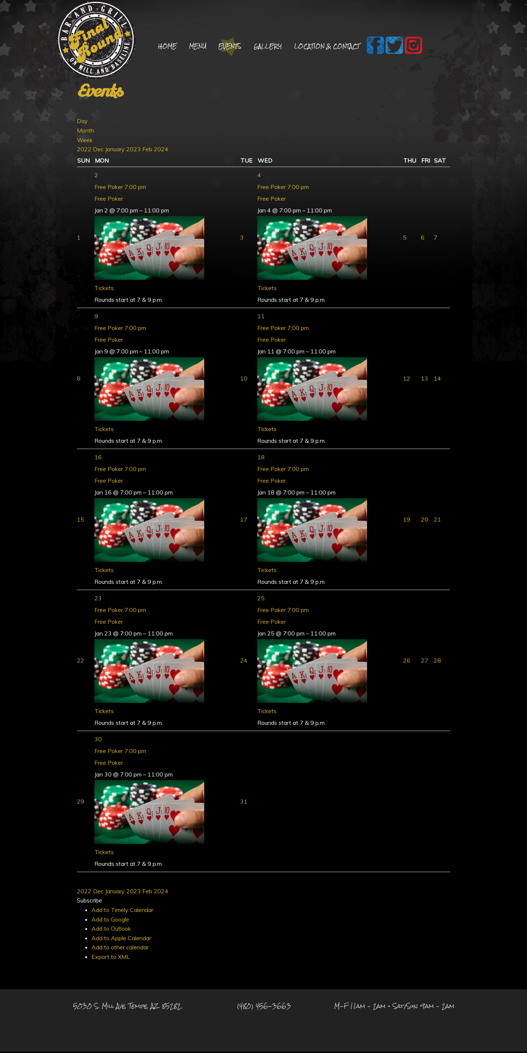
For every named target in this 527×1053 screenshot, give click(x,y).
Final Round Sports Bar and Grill (96, 41)
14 (437, 379)
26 (406, 661)
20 (424, 520)
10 (243, 379)
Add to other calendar (120, 948)
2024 (161, 150)
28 (437, 661)
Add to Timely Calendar (122, 911)
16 (98, 458)
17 (243, 520)
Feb (148, 150)
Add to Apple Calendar (121, 939)
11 (261, 317)
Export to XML (110, 957)
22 (80, 661)
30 (98, 740)
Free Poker (108, 199)
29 (80, 802)
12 (406, 379)
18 (261, 458)
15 (80, 520)
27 (424, 661)
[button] (89, 901)
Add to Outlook (111, 929)
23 (98, 599)
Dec (99, 150)
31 (243, 802)
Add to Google (110, 920)
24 (243, 661)
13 (424, 379)
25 (261, 599)
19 (406, 520)
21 (437, 520)
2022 (85, 150)
